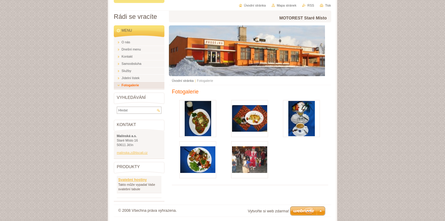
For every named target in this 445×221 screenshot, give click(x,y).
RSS (310, 5)
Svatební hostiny (132, 180)
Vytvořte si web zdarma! (268, 211)
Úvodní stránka (183, 80)
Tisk (328, 5)
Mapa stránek (286, 5)
